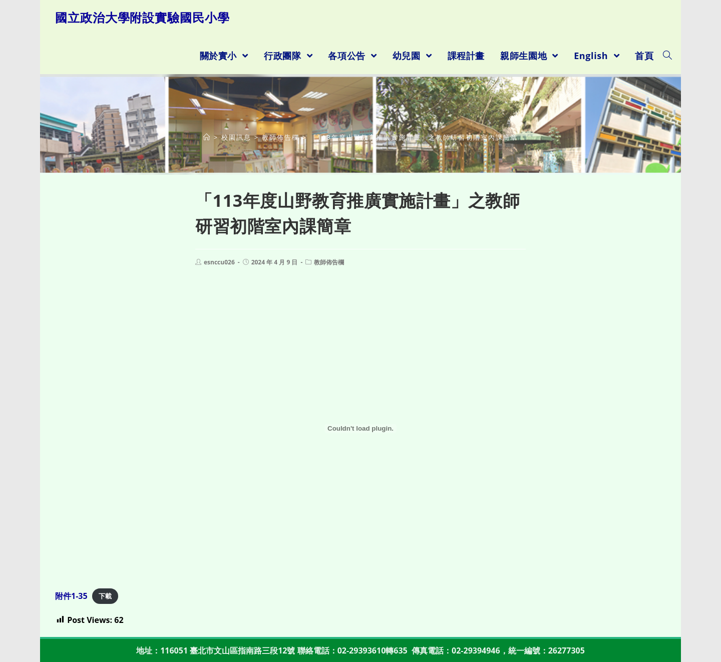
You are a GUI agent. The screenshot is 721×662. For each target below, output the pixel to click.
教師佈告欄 (329, 262)
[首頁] (207, 137)
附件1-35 (71, 595)
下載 (105, 596)
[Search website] (667, 55)
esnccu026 (219, 262)
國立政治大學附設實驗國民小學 (142, 17)
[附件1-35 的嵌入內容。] (360, 428)
